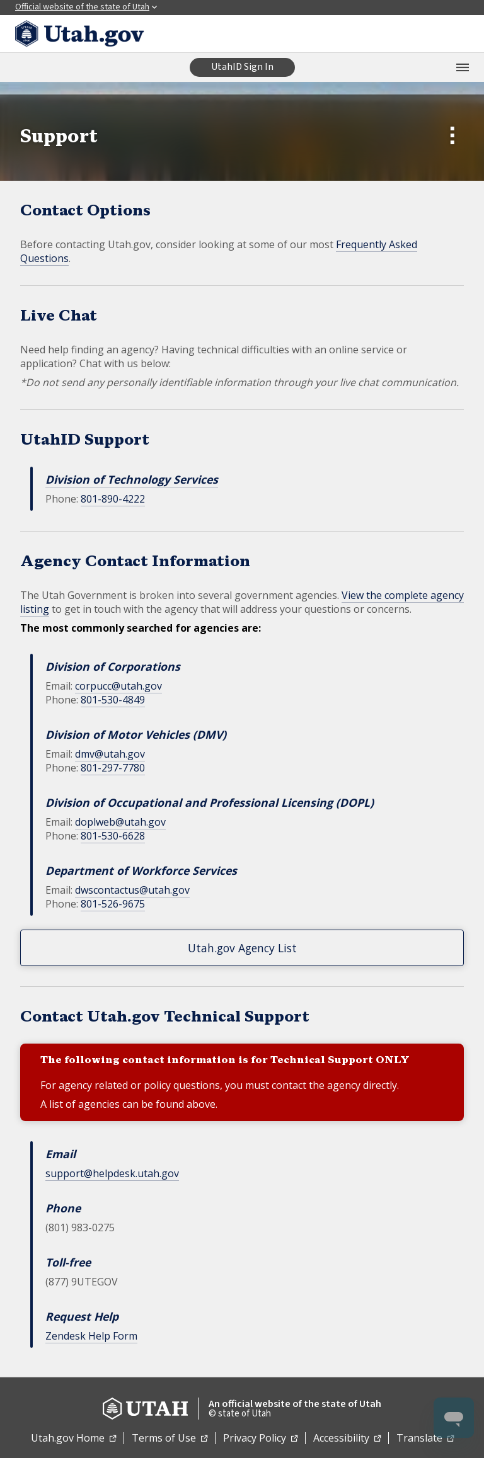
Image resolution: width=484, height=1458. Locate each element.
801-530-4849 (113, 700)
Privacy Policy (260, 1438)
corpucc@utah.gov (118, 686)
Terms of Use (169, 1438)
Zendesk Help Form (91, 1336)
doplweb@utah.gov (120, 822)
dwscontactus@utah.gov (132, 890)
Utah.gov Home (73, 1438)
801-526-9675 (113, 904)
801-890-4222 (113, 499)
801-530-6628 (113, 836)
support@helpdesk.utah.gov (112, 1173)
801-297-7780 (113, 768)
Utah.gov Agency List (242, 947)
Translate (425, 1438)
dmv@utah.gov (110, 754)
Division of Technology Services (131, 479)
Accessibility (347, 1438)
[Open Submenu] (456, 137)
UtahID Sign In (242, 67)
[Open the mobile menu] (462, 67)
